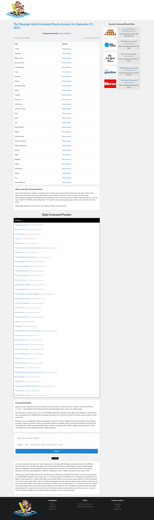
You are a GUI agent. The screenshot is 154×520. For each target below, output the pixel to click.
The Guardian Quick (29, 271)
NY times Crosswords (128, 54)
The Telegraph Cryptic (30, 298)
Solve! (56, 451)
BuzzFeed (26, 358)
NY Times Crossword (85, 504)
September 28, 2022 (92, 38)
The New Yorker (28, 308)
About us (52, 506)
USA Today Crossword (85, 506)
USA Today (26, 243)
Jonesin (25, 321)
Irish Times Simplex (29, 349)
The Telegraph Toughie (30, 285)
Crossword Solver (129, 29)
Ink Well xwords (28, 340)
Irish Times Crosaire (29, 344)
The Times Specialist (30, 266)
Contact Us (117, 509)
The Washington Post (30, 262)
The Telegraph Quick (30, 289)
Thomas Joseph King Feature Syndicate (36, 248)
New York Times (28, 229)
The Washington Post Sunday (33, 257)
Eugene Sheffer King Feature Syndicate (36, 331)
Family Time (27, 335)
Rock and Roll (27, 377)
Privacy (52, 504)
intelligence (19, 409)
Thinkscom (26, 252)
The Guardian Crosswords (129, 68)
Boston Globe (27, 312)
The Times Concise (29, 280)
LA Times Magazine (29, 354)
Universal (26, 239)
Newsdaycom (27, 367)
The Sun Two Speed (29, 303)
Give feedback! (65, 33)
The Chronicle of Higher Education (34, 386)
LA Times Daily (28, 234)
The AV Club (27, 381)
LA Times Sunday (28, 363)
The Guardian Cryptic (30, 395)
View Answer (66, 49)
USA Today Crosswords (129, 41)
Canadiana (26, 326)
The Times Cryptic (29, 275)
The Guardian (27, 391)
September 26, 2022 (22, 38)
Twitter (117, 506)
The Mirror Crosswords (129, 80)
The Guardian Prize (29, 317)
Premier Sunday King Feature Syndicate (36, 372)
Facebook (117, 504)
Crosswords (53, 509)
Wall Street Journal (29, 225)
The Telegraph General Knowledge (34, 294)
